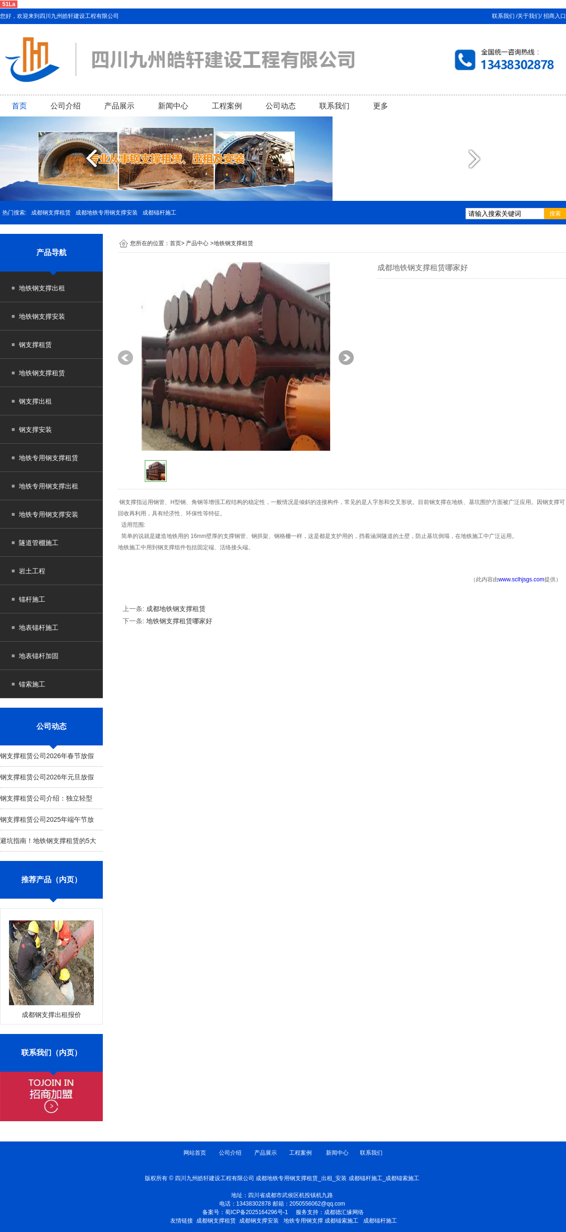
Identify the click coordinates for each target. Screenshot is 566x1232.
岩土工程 (32, 571)
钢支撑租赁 (35, 344)
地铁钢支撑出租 (42, 288)
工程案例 (227, 106)
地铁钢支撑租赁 (42, 373)
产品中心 (197, 243)
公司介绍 (65, 106)
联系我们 (334, 106)
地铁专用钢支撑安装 (48, 514)
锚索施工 (32, 684)
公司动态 (281, 106)
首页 (19, 106)
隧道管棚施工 (38, 542)
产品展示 (119, 106)
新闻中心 (173, 106)
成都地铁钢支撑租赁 (176, 608)
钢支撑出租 (35, 401)
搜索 (555, 213)
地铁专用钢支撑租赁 (48, 458)
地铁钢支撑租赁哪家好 (179, 621)
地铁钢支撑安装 (42, 316)
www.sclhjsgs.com (521, 579)
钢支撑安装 (35, 429)
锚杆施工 (32, 599)
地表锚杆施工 (38, 627)
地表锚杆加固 (38, 656)
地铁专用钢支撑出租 (48, 486)
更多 (380, 106)
